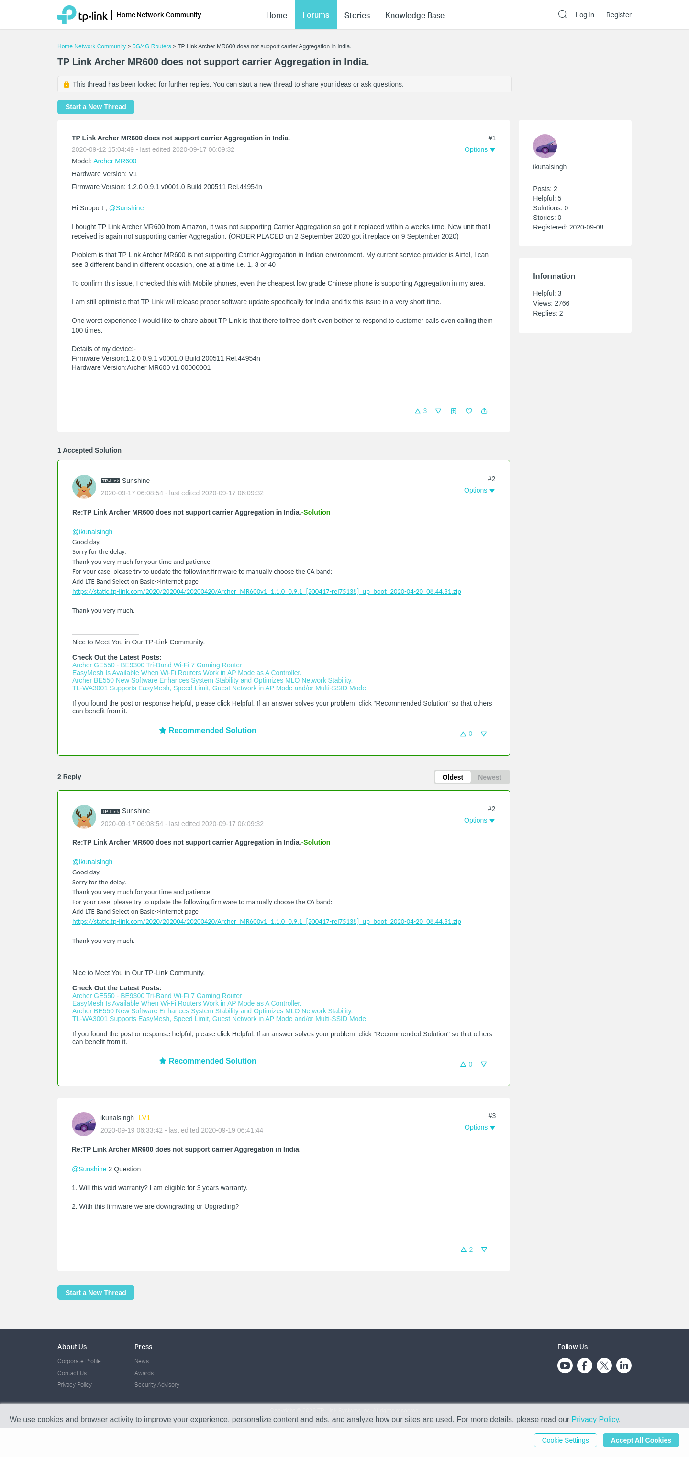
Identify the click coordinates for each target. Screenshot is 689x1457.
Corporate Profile (79, 1361)
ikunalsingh (117, 1118)
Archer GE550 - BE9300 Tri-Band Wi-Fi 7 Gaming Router (157, 665)
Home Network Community (91, 46)
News (141, 1361)
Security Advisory (156, 1384)
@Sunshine (126, 208)
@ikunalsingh (92, 532)
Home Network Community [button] (159, 15)
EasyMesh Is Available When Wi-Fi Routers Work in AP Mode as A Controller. (186, 673)
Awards (144, 1373)
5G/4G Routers (152, 46)
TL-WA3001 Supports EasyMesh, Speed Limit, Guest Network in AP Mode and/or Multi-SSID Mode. (220, 688)
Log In (585, 14)
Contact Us (72, 1373)
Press (143, 1346)
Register (619, 14)
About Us (72, 1346)
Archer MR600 (114, 161)
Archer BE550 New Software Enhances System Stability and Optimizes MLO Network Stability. (212, 680)
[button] (484, 411)
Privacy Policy (74, 1384)
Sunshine (136, 480)
